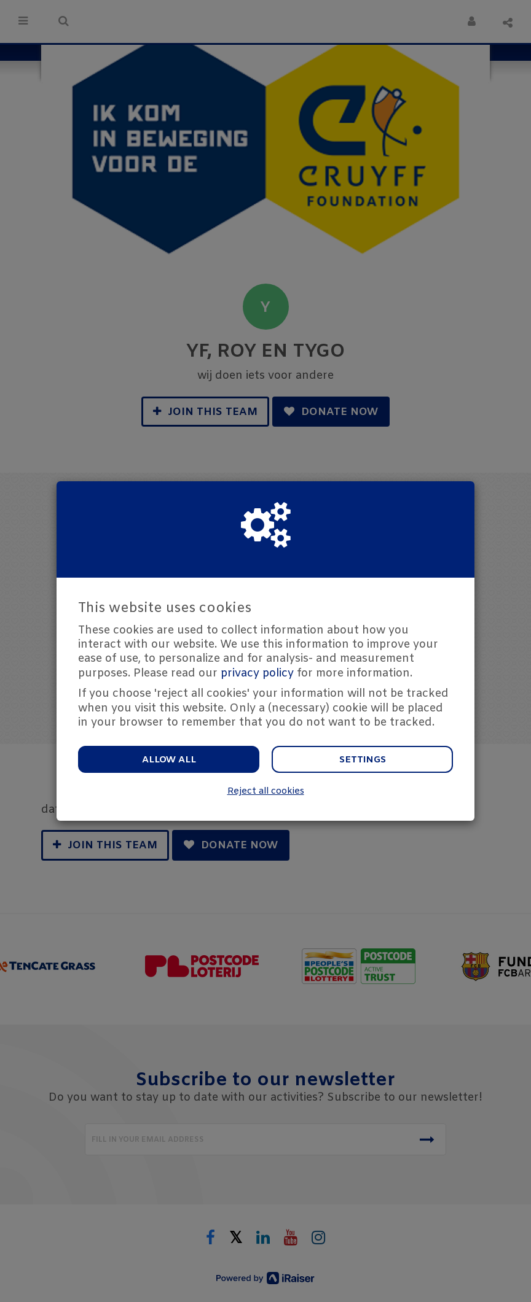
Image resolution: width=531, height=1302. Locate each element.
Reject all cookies (265, 791)
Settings (362, 760)
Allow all (169, 760)
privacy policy (257, 673)
